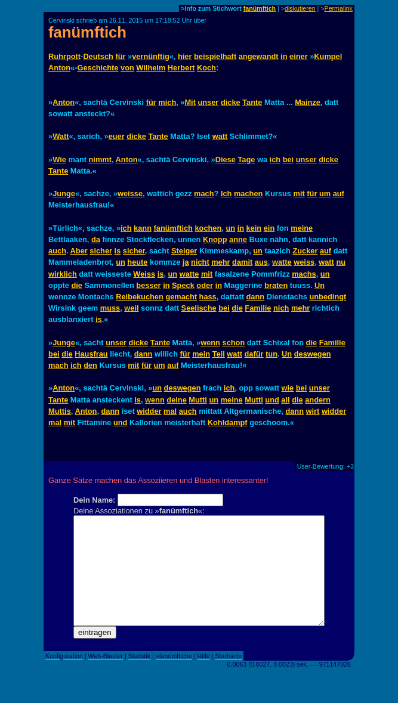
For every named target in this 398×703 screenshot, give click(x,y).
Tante (252, 102)
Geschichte (97, 67)
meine (302, 228)
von (127, 67)
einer (298, 56)
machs (304, 274)
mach (204, 193)
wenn (210, 342)
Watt (61, 136)
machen (248, 193)
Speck (183, 285)
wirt (313, 411)
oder (204, 285)
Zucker (304, 250)
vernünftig (150, 56)
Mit (189, 102)
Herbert (181, 67)
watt (220, 136)
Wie (59, 159)
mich (167, 102)
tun (271, 353)
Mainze (307, 102)
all (285, 399)
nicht (200, 262)
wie (288, 387)
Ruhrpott (64, 56)
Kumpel (328, 56)
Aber (79, 250)
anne (238, 239)
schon (234, 342)
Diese (225, 159)
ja (186, 262)
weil (131, 308)
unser (208, 102)
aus (261, 262)
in (283, 56)
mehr (220, 262)
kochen (208, 228)
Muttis (59, 411)
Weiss (144, 274)
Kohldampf (228, 422)
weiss (304, 262)
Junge (64, 193)
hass (208, 296)
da (95, 239)
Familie (258, 308)
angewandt (259, 56)
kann (143, 228)
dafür (254, 353)
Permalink (339, 8)
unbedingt (327, 296)
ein (269, 228)
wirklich (62, 274)
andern (318, 399)
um (325, 193)
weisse (130, 193)
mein (201, 353)
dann (255, 296)
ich (275, 159)
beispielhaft (215, 56)
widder (149, 411)
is (118, 250)
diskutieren (300, 8)
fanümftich (259, 8)
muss (110, 308)
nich (281, 308)
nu (340, 262)
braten (276, 285)
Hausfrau (91, 353)
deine (176, 399)
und (272, 399)
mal (170, 411)
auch (57, 250)
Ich (226, 193)
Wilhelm (150, 67)
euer (117, 136)
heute (137, 262)
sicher (101, 250)
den (90, 365)
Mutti (198, 399)
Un (319, 285)
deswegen (312, 353)
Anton (59, 67)
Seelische (199, 308)
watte (282, 262)
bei (288, 159)
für (120, 56)
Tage (246, 159)
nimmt (100, 159)
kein (254, 228)
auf (338, 193)
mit (299, 193)
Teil (218, 353)
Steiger (184, 250)
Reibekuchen (139, 296)
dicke (230, 102)
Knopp (215, 239)
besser (148, 285)
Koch (206, 67)
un (230, 228)
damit (242, 262)
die (76, 285)
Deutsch (98, 56)
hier (185, 56)
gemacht (181, 296)
